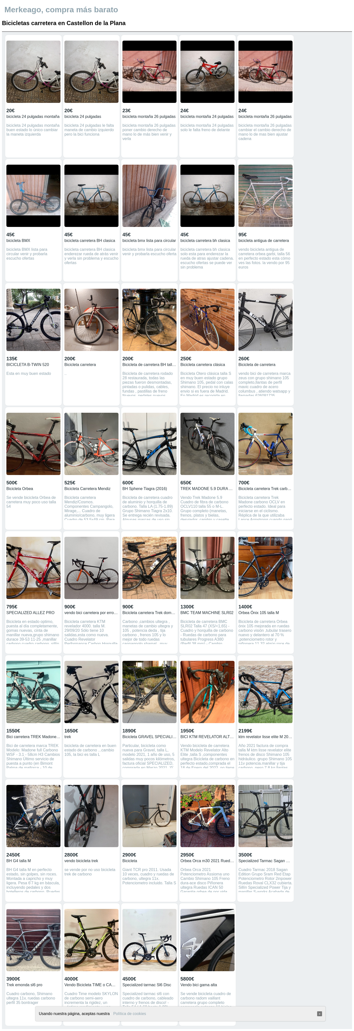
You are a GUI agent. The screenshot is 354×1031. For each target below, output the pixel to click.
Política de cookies (129, 1014)
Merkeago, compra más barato (61, 9)
